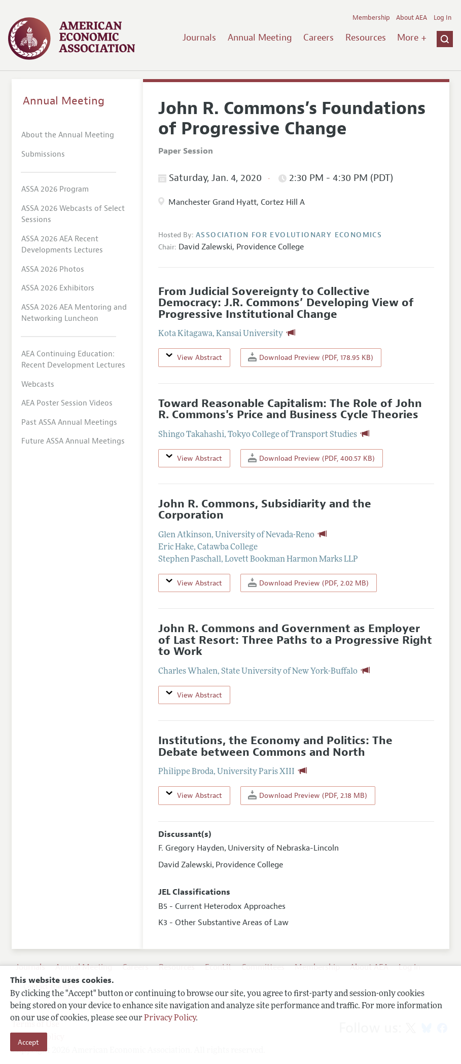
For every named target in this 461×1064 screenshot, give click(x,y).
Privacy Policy (170, 1018)
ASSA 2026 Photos (52, 269)
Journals (199, 37)
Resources (365, 37)
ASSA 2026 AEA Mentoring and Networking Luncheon (74, 313)
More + (412, 37)
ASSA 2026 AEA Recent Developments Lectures (62, 244)
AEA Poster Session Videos (67, 403)
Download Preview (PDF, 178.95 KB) (310, 357)
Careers (318, 37)
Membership (371, 18)
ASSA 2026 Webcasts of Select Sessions (73, 214)
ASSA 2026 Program (55, 189)
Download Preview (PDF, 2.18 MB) (307, 795)
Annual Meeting (260, 37)
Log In (442, 18)
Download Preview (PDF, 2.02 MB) (308, 583)
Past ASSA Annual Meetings (69, 422)
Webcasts (37, 384)
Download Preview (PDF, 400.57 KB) (311, 458)
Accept (28, 1042)
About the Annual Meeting (67, 135)
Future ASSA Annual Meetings (73, 441)
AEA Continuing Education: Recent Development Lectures (73, 360)
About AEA (411, 18)
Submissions (43, 154)
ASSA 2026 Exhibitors (57, 288)
